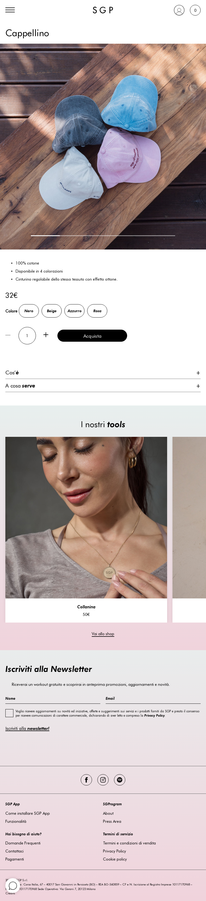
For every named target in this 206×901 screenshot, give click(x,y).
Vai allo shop (103, 633)
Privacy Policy (114, 851)
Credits (10, 893)
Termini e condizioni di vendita (129, 843)
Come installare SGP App (27, 813)
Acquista (92, 335)
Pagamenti (14, 859)
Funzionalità (15, 821)
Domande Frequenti (23, 843)
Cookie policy (115, 859)
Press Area (112, 821)
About (108, 813)
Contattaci (14, 851)
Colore (11, 311)
